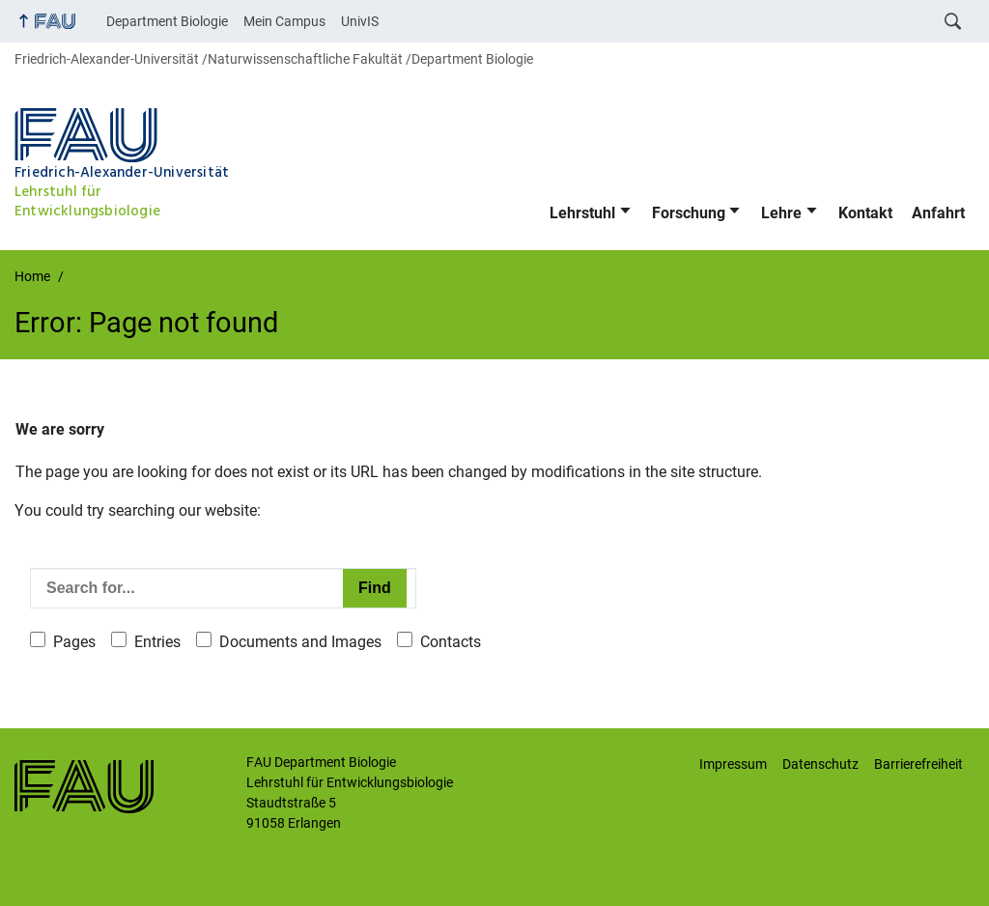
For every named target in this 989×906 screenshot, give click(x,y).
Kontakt (865, 213)
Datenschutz (820, 764)
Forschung (688, 213)
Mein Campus (284, 21)
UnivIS (360, 21)
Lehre (781, 213)
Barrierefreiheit (918, 764)
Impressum (733, 764)
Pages (74, 642)
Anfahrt (938, 213)
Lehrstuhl (582, 213)
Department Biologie (167, 21)
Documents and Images (300, 642)
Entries (157, 642)
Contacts (450, 642)
